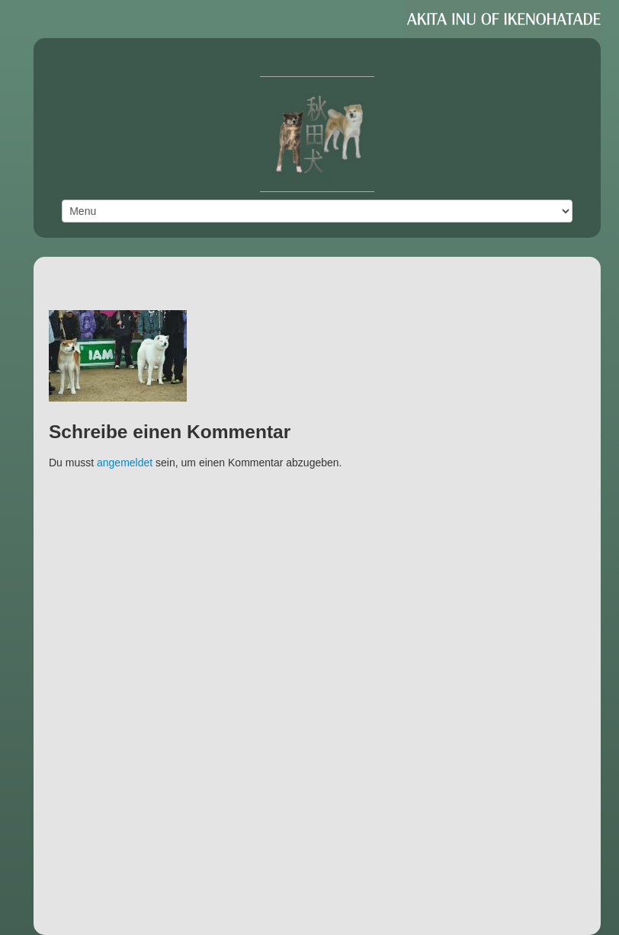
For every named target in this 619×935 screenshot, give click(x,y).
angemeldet (124, 462)
